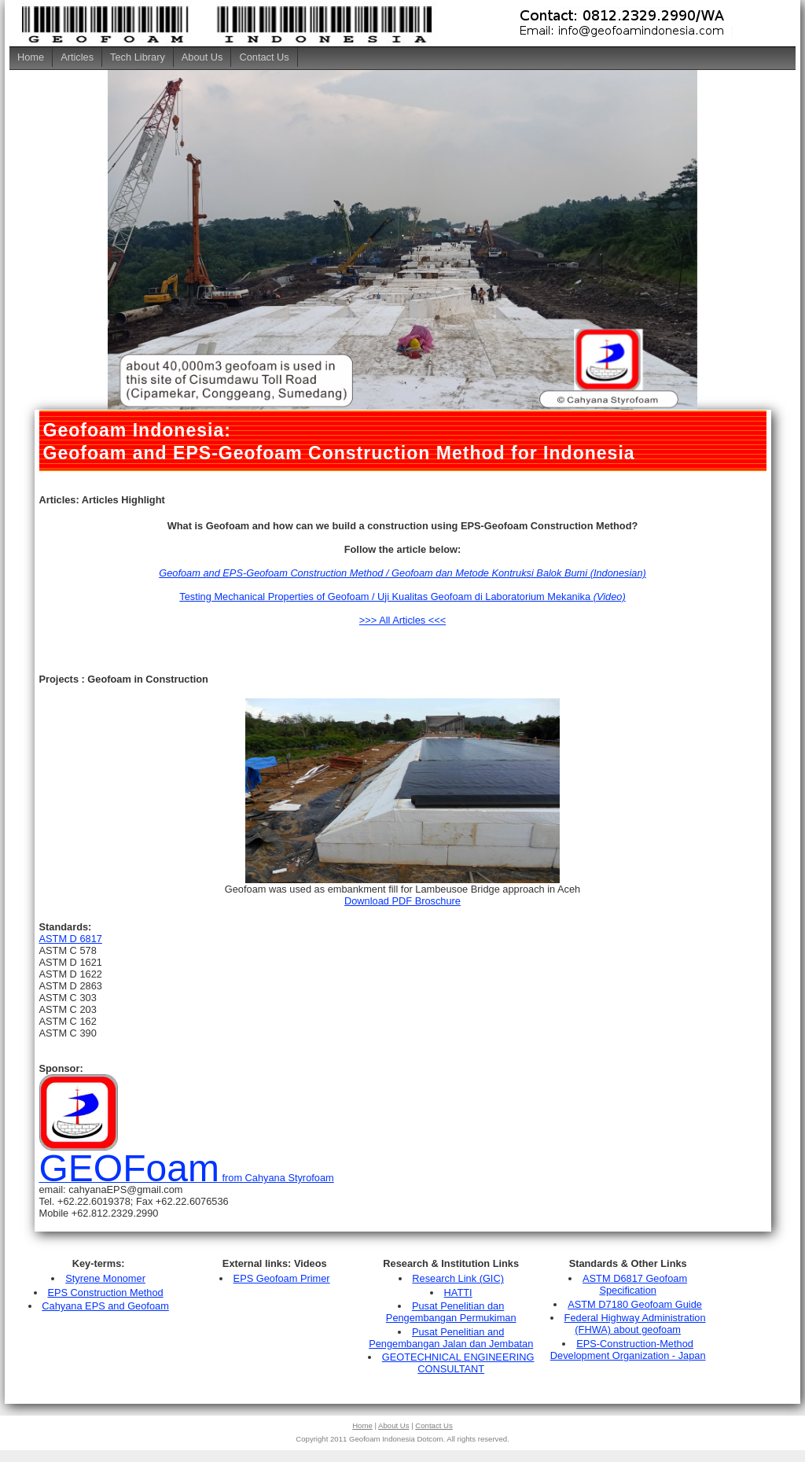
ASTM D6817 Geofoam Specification (635, 1284)
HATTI (458, 1292)
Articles (77, 57)
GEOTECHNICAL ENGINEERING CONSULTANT (458, 1363)
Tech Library (137, 57)
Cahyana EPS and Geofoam (105, 1306)
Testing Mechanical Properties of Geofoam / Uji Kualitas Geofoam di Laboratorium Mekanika (402, 596)
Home (30, 57)
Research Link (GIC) (458, 1278)
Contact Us (264, 57)
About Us (202, 57)
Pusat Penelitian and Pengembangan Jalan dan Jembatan (451, 1338)
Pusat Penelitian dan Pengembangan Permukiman (451, 1312)
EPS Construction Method (105, 1292)
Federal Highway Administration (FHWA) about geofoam (635, 1323)
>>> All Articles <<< (402, 620)
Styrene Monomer (105, 1278)
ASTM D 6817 (70, 939)
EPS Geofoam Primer (281, 1278)
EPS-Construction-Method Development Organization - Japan (628, 1349)
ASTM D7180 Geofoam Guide (635, 1304)
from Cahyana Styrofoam (186, 1178)
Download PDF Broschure (402, 901)
